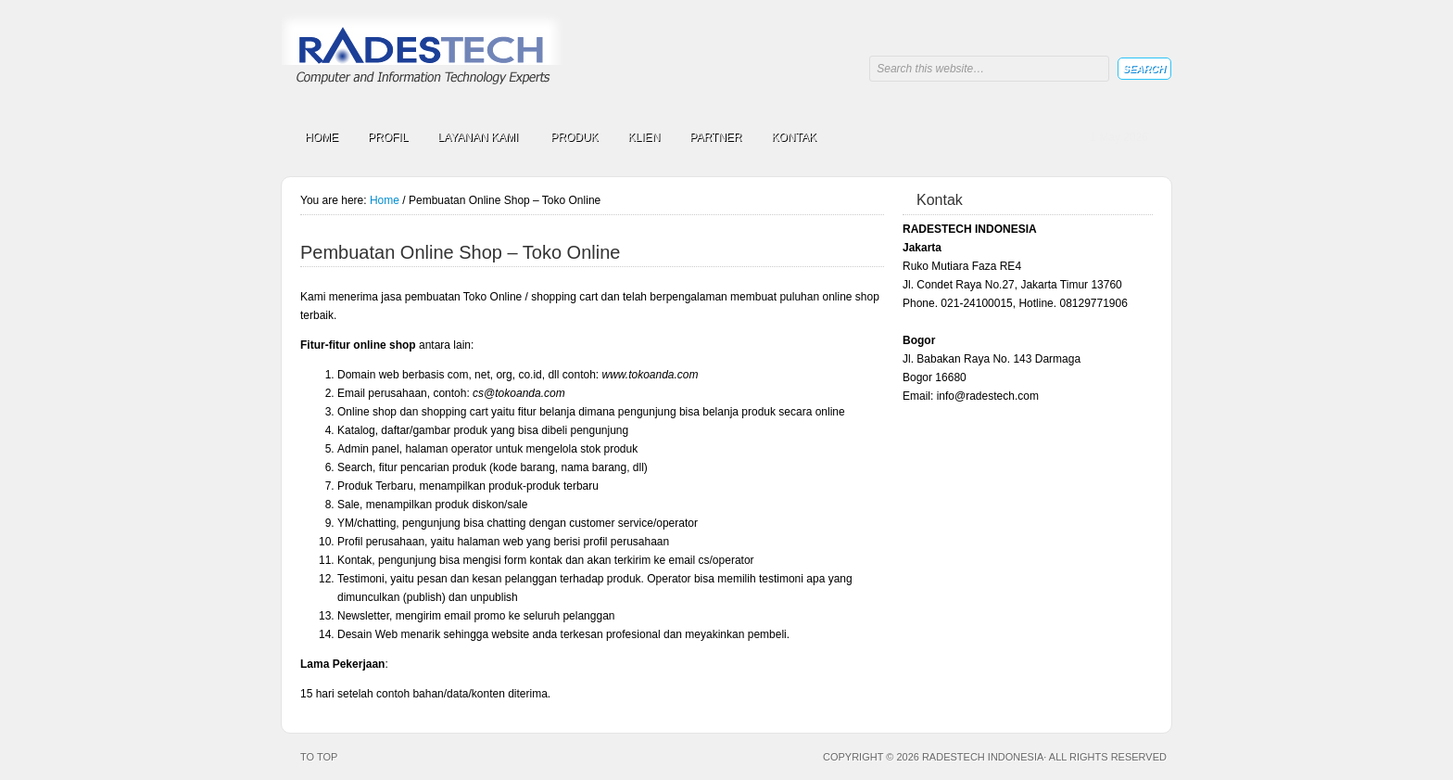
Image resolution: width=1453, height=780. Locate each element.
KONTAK (794, 137)
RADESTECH (425, 58)
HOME (321, 137)
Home (384, 200)
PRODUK (574, 137)
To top (318, 756)
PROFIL (388, 137)
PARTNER (715, 137)
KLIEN (644, 137)
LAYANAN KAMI (477, 140)
